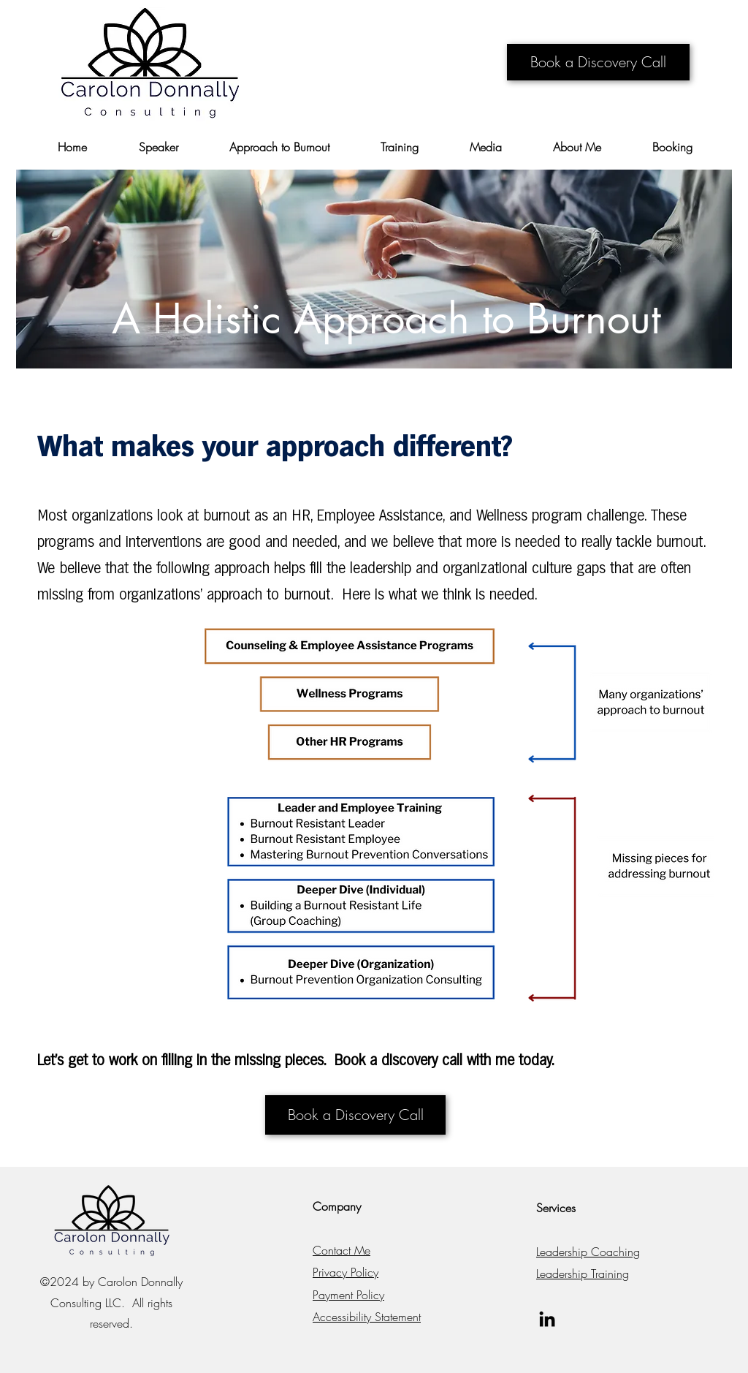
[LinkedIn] (547, 1319)
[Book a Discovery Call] (598, 62)
